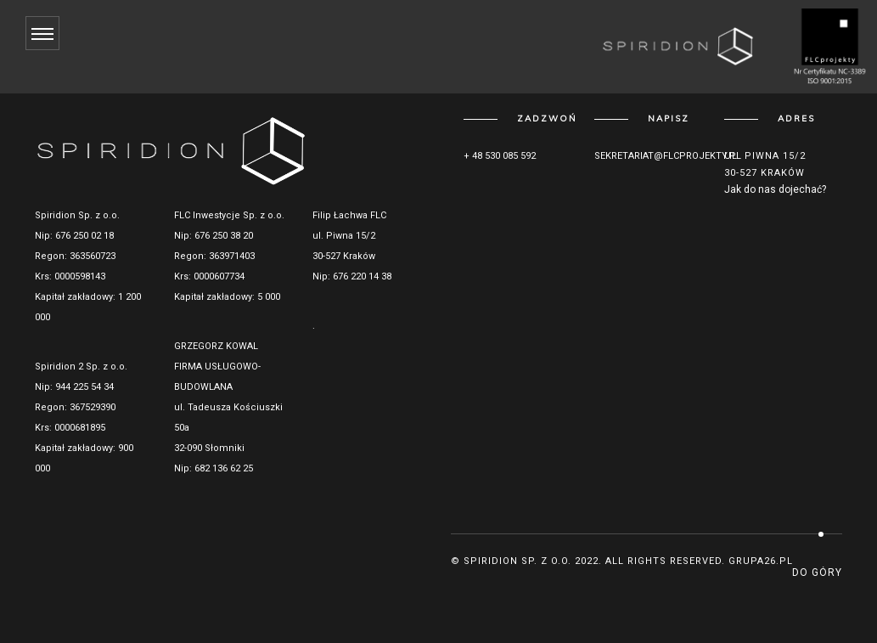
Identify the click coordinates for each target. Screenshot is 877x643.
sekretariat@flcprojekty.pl (667, 155)
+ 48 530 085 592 (500, 155)
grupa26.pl (760, 561)
